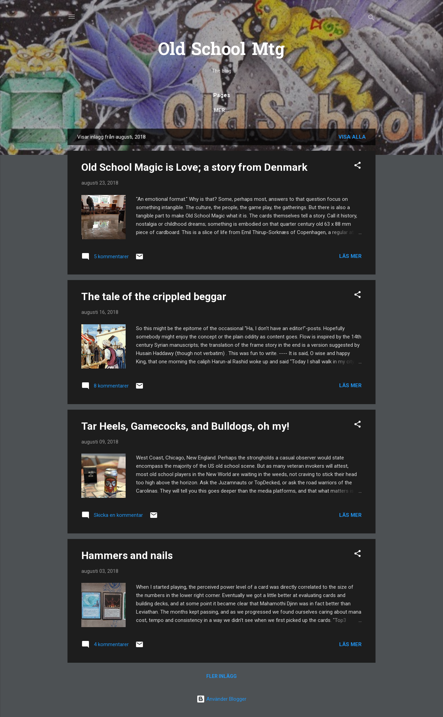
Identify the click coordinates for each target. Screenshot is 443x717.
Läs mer (350, 256)
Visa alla (352, 137)
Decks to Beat (257, 110)
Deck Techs (208, 110)
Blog (87, 110)
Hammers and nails (127, 555)
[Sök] (371, 18)
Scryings (303, 110)
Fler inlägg (221, 676)
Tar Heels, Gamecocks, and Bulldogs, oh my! (185, 426)
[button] (357, 166)
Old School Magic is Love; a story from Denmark (194, 167)
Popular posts (129, 110)
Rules (171, 110)
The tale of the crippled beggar (153, 296)
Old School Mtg (221, 50)
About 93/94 (346, 110)
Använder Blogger (221, 699)
